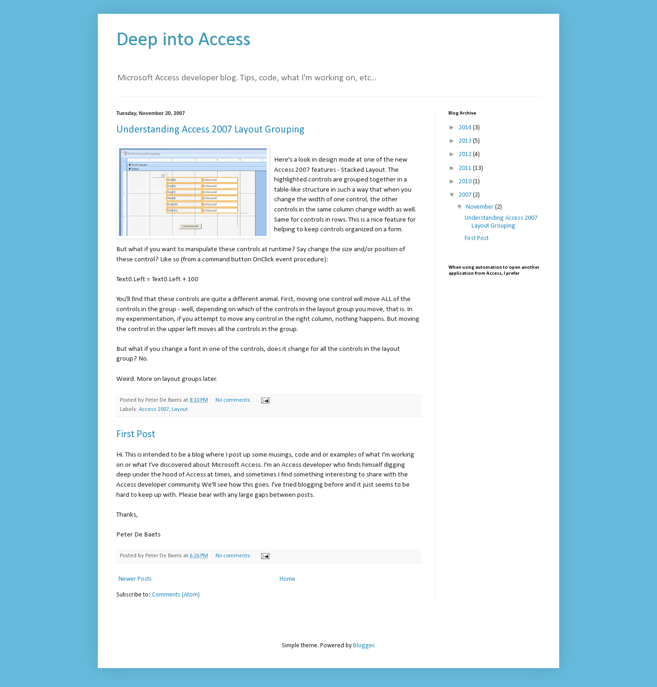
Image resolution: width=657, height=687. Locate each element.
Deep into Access (183, 40)
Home (287, 579)
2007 (466, 195)
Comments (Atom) (176, 594)
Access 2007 (154, 409)
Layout (180, 409)
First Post (135, 434)
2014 (466, 127)
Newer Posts (135, 579)
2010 (466, 181)
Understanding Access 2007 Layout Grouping (210, 130)
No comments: (234, 400)
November (480, 207)
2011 (466, 168)
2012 (466, 154)
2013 (466, 141)
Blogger (363, 645)
